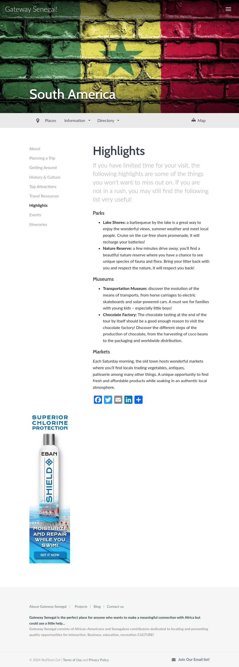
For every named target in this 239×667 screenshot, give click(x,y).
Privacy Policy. (99, 660)
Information (64, 120)
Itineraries (38, 224)
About (35, 148)
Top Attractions (42, 186)
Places (39, 120)
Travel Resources (44, 195)
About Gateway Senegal (48, 606)
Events (35, 214)
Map (199, 120)
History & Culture (45, 177)
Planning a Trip (42, 158)
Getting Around (43, 167)
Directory (95, 120)
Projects (81, 606)
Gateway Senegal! (31, 9)
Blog (97, 606)
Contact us (115, 606)
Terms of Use (72, 660)
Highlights (38, 205)
